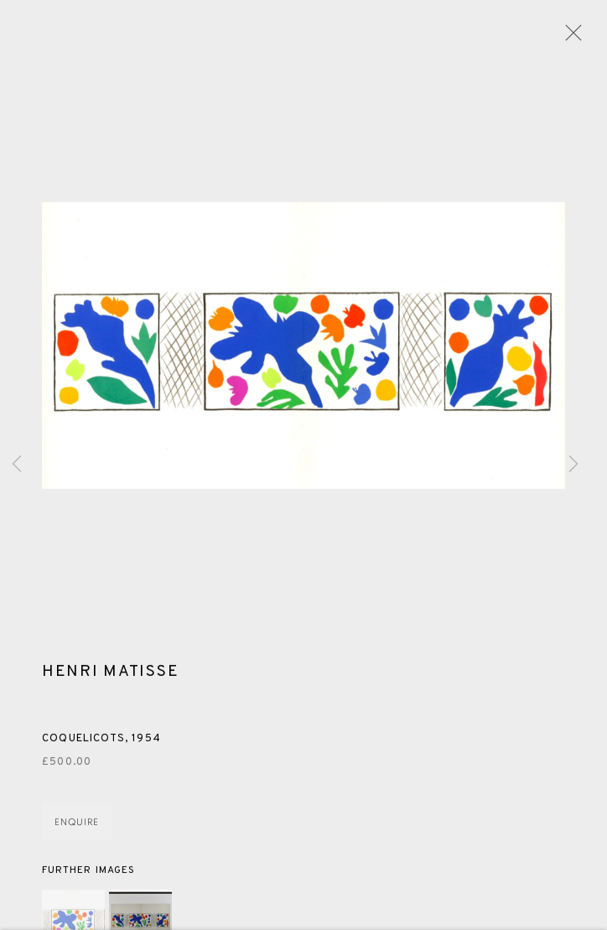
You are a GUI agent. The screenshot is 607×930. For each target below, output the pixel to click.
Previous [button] (17, 464)
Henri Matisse (110, 674)
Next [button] (573, 464)
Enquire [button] (76, 825)
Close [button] (569, 37)
